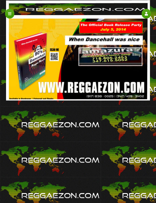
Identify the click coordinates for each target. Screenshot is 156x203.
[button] (146, 14)
